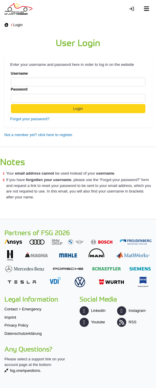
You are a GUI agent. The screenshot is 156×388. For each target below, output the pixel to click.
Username (78, 79)
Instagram (131, 310)
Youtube (92, 322)
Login (18, 25)
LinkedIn (93, 310)
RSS (127, 322)
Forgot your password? (30, 119)
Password (78, 95)
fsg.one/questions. (25, 370)
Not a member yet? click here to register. (38, 135)
